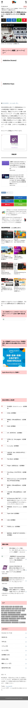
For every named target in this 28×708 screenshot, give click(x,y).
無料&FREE (6, 668)
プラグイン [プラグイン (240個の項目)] (23, 619)
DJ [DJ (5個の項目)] (13, 607)
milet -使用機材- (11, 520)
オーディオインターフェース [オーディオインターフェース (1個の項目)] (14, 615)
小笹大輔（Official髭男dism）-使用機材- (16, 492)
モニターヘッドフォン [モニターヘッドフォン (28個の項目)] (6, 623)
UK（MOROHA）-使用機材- (14, 432)
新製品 (5, 660)
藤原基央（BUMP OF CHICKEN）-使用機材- (16, 534)
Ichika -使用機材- (11, 413)
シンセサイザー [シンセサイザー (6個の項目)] (12, 619)
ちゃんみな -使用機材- (13, 446)
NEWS (4, 638)
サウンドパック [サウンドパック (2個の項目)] (14, 617)
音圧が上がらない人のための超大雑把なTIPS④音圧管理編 (16, 479)
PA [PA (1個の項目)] (20, 609)
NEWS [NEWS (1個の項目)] (17, 609)
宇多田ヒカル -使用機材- (13, 526)
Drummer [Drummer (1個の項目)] (17, 607)
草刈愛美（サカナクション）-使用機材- (17, 407)
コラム (5, 647)
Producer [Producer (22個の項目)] (7, 611)
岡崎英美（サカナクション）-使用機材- (17, 507)
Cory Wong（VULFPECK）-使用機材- (16, 473)
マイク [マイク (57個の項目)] (7, 621)
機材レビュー (6, 664)
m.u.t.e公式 (9, 687)
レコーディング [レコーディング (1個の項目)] (15, 623)
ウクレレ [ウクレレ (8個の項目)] (18, 613)
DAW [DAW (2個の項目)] (11, 607)
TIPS (4, 642)
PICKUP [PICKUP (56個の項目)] (23, 609)
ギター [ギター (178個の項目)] (3, 617)
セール (4, 192)
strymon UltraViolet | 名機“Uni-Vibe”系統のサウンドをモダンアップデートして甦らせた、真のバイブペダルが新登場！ (13, 570)
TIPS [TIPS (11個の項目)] (23, 611)
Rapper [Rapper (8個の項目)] (11, 611)
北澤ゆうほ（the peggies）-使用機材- (16, 440)
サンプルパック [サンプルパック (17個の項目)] (5, 619)
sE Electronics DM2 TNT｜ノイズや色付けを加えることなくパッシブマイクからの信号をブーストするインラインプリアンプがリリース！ (17, 501)
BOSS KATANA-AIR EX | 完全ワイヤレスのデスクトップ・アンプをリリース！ (13, 581)
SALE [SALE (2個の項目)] (16, 611)
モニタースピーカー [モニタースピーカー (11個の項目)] (14, 621)
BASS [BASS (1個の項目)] (3, 607)
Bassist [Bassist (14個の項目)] (6, 607)
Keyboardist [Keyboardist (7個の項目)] (8, 609)
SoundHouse (14, 147)
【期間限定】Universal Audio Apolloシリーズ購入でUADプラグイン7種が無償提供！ (13, 560)
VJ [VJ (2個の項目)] (2, 613)
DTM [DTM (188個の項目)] (21, 607)
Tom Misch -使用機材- (13, 459)
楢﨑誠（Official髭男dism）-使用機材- (16, 420)
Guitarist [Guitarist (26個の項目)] (3, 609)
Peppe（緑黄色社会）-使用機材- (16, 465)
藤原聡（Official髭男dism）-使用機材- (16, 486)
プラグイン (10, 192)
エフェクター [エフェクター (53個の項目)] (4, 615)
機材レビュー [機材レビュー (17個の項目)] (22, 623)
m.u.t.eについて (7, 633)
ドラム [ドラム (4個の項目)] (18, 619)
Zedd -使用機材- (11, 426)
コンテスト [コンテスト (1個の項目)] (8, 617)
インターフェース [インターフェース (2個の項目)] (11, 613)
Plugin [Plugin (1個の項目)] (3, 611)
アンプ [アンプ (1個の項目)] (5, 613)
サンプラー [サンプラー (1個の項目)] (21, 617)
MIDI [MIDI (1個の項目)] (13, 609)
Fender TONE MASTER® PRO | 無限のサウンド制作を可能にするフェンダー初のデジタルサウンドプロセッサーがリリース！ (13, 592)
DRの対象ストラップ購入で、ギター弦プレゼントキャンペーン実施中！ (13, 550)
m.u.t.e (13, 699)
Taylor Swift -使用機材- (13, 513)
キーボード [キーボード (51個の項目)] (23, 615)
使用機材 (6, 655)
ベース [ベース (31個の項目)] (3, 621)
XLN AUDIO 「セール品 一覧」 (10, 103)
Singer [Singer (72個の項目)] (19, 611)
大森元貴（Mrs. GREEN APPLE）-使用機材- (16, 453)
